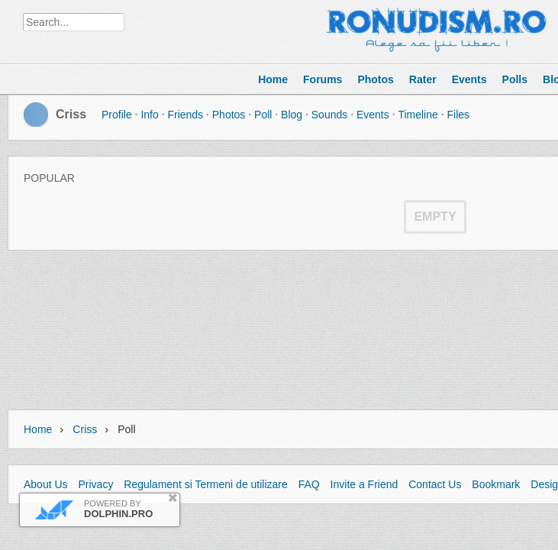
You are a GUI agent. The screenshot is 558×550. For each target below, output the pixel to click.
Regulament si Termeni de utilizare (206, 484)
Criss (71, 114)
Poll (263, 114)
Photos (229, 114)
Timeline (417, 114)
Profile (117, 114)
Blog (291, 114)
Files (458, 114)
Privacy (95, 484)
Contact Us (434, 484)
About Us (46, 484)
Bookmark (496, 484)
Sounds (329, 114)
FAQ (309, 484)
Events (372, 114)
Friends (185, 114)
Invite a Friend (364, 484)
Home (38, 429)
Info (149, 114)
